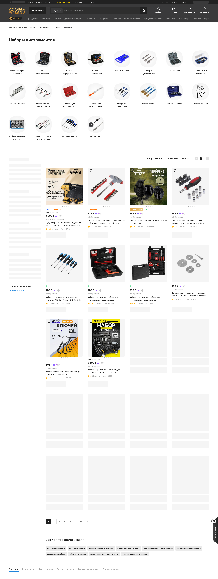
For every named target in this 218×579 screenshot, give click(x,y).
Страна (71, 569)
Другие (60, 569)
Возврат (48, 2)
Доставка (90, 2)
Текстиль (170, 18)
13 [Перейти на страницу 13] (81, 521)
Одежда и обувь (132, 18)
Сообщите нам (16, 290)
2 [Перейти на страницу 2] (53, 521)
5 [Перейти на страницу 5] (70, 521)
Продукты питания (152, 18)
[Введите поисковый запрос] (101, 10)
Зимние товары (201, 18)
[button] (64, 28)
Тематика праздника (88, 569)
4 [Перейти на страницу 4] (64, 521)
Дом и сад (45, 18)
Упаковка (116, 18)
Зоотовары (184, 18)
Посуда (57, 18)
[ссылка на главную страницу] (17, 10)
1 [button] (48, 521)
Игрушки (103, 18)
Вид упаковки (46, 569)
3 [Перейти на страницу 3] (59, 521)
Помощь (39, 2)
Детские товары (72, 18)
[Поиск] (143, 10)
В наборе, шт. (29, 569)
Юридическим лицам (62, 2)
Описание (14, 569)
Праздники (32, 18)
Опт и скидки (79, 2)
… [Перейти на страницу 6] (75, 521)
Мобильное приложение (180, 2)
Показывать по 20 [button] (178, 158)
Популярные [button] (155, 158)
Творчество (90, 18)
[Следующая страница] (87, 521)
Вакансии (164, 2)
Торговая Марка (111, 569)
